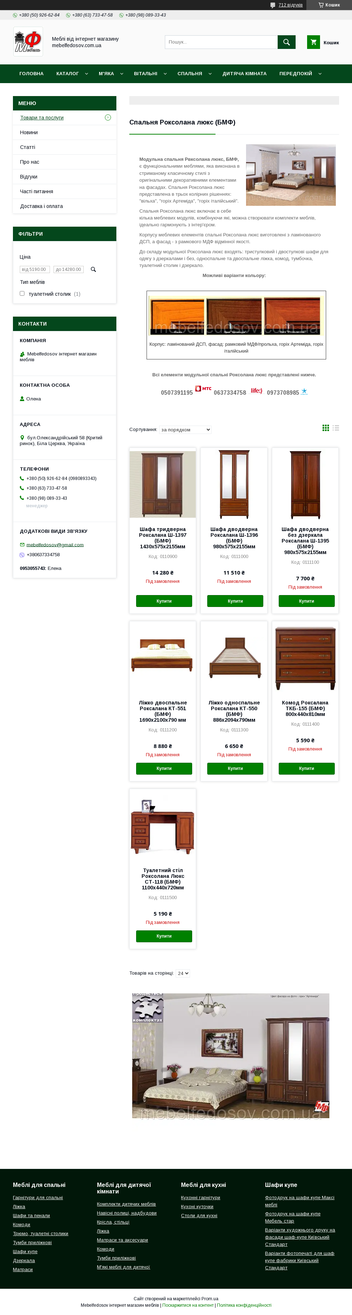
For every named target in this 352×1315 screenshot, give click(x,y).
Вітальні (145, 73)
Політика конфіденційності (244, 1305)
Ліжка (19, 1206)
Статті (27, 147)
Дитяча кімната (244, 73)
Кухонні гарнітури (200, 1197)
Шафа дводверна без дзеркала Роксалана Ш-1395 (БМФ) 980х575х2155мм (305, 540)
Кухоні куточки (197, 1206)
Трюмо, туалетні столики (40, 1233)
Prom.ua (210, 1298)
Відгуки (28, 177)
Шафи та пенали (31, 1215)
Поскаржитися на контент (188, 1305)
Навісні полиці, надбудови (127, 1213)
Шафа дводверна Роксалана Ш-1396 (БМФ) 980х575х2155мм (234, 537)
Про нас (29, 162)
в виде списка (336, 430)
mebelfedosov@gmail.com (55, 544)
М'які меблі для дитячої (123, 1267)
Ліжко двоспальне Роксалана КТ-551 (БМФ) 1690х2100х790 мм (163, 711)
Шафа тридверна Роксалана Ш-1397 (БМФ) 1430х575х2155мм (162, 537)
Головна (31, 73)
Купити (164, 601)
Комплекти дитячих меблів (126, 1204)
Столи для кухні (199, 1215)
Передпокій (295, 73)
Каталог (67, 73)
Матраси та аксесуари (122, 1240)
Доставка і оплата (45, 92)
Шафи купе (25, 1251)
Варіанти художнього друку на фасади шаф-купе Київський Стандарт (300, 1237)
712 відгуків (291, 5)
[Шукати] (287, 42)
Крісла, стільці (113, 1222)
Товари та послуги (42, 118)
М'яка (106, 73)
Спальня (189, 73)
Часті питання (36, 191)
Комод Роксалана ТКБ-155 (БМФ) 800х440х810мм (305, 708)
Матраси (23, 1269)
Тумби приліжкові (32, 1242)
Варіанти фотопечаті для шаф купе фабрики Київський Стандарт (299, 1260)
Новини (29, 132)
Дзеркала (24, 1260)
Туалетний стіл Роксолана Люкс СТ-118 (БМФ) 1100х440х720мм (163, 878)
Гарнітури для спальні (38, 1197)
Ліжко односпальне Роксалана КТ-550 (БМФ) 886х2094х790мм (234, 711)
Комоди (21, 1224)
